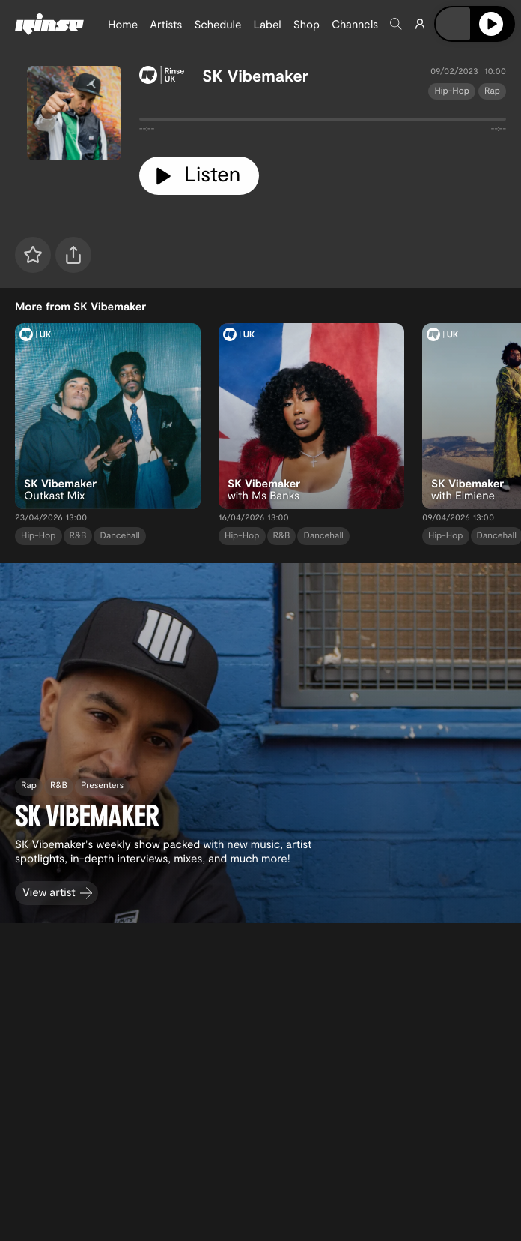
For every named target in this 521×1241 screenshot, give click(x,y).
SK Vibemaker (255, 75)
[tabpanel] (322, 122)
